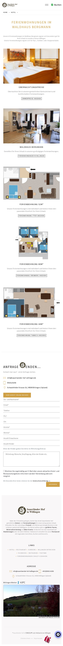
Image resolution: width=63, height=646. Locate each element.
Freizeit (28, 525)
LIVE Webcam (49, 617)
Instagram (32, 553)
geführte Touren (51, 527)
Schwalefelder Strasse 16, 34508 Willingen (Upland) (27, 387)
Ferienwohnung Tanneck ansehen (31, 335)
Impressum (38, 638)
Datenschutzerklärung (40, 481)
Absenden (53, 484)
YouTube (43, 553)
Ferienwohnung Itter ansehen (31, 216)
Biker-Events (28, 530)
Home (5, 12)
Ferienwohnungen (29, 523)
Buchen (55, 4)
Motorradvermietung (14, 530)
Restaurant (55, 532)
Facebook (22, 553)
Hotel (11, 550)
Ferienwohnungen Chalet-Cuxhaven (32, 556)
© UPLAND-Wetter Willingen (53, 619)
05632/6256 (11, 383)
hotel (13, 12)
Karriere (32, 550)
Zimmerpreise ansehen (31, 99)
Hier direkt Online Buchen (17, 395)
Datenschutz (25, 638)
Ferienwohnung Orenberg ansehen (31, 275)
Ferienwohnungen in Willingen (31, 156)
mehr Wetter (42, 617)
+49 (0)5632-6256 (48, 571)
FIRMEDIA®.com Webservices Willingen (38, 633)
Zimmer (17, 523)
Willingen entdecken (46, 550)
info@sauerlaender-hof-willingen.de (21, 378)
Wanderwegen (8, 532)
